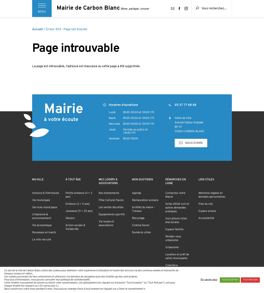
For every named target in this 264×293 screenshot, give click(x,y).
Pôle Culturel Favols (111, 200)
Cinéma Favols (140, 225)
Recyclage (138, 218)
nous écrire (194, 143)
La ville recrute (41, 239)
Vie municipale (41, 200)
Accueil (37, 29)
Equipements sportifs (112, 214)
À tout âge (73, 179)
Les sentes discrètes (111, 207)
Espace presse (207, 211)
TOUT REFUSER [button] (250, 280)
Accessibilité (206, 218)
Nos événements (109, 193)
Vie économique (42, 225)
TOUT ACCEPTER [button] (230, 280)
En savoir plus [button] (209, 279)
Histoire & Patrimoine (45, 193)
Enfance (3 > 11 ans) (77, 204)
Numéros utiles (141, 232)
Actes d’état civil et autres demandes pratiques (177, 207)
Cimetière (171, 265)
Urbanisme (172, 247)
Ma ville (38, 179)
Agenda (136, 193)
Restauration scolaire (145, 200)
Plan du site (206, 204)
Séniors (70, 218)
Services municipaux (44, 207)
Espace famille (174, 229)
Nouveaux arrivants (44, 232)
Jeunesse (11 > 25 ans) (79, 211)
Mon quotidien (142, 179)
